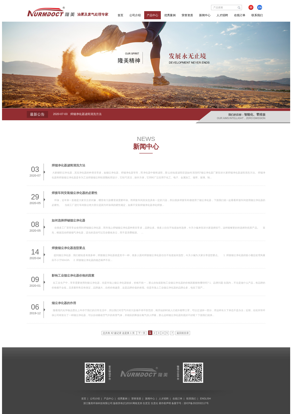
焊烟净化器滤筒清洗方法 (86, 114)
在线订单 (239, 15)
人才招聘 (222, 15)
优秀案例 (170, 15)
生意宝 (146, 403)
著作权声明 (165, 403)
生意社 (154, 403)
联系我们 (257, 15)
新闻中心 (204, 15)
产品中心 (152, 15)
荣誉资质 (187, 15)
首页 (120, 15)
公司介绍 (135, 15)
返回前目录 (183, 333)
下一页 (141, 333)
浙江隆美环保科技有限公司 (98, 403)
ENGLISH (205, 398)
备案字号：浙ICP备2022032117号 (190, 403)
